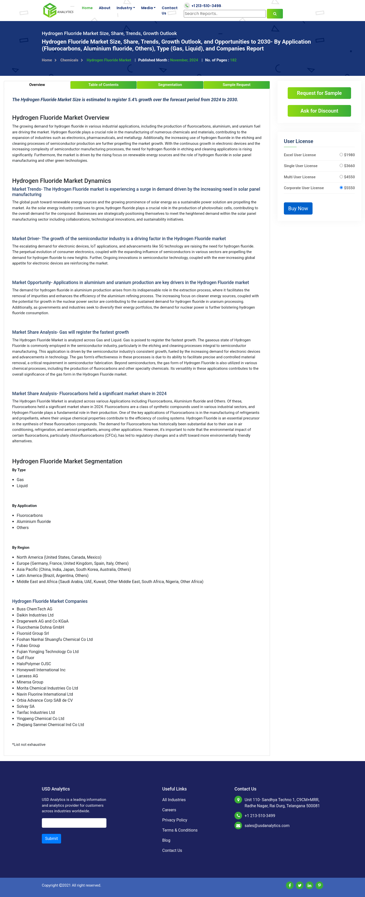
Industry (124, 7)
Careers (169, 809)
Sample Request (236, 84)
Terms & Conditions (180, 830)
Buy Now (298, 208)
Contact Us (170, 10)
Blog (166, 840)
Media (147, 7)
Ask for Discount (319, 111)
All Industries (174, 799)
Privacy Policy (174, 820)
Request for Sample (319, 93)
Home (87, 7)
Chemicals (71, 60)
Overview (37, 84)
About (105, 7)
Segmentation (170, 84)
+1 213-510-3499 (202, 6)
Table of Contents (103, 84)
